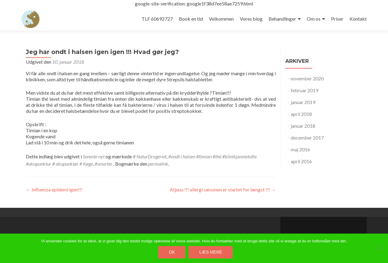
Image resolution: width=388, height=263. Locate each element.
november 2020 (307, 78)
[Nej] (380, 248)
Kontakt (358, 19)
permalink (158, 164)
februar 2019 (304, 90)
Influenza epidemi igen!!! (54, 189)
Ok (172, 252)
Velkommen (221, 19)
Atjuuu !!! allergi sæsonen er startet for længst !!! (223, 189)
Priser (337, 19)
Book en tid (191, 19)
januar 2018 (303, 126)
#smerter (103, 164)
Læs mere (210, 252)
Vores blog (251, 19)
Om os (313, 19)
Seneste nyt (94, 156)
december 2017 (307, 137)
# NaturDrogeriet (149, 156)
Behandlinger (282, 19)
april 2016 (301, 161)
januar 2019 (303, 102)
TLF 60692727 (157, 19)
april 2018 (301, 114)
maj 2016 (300, 149)
